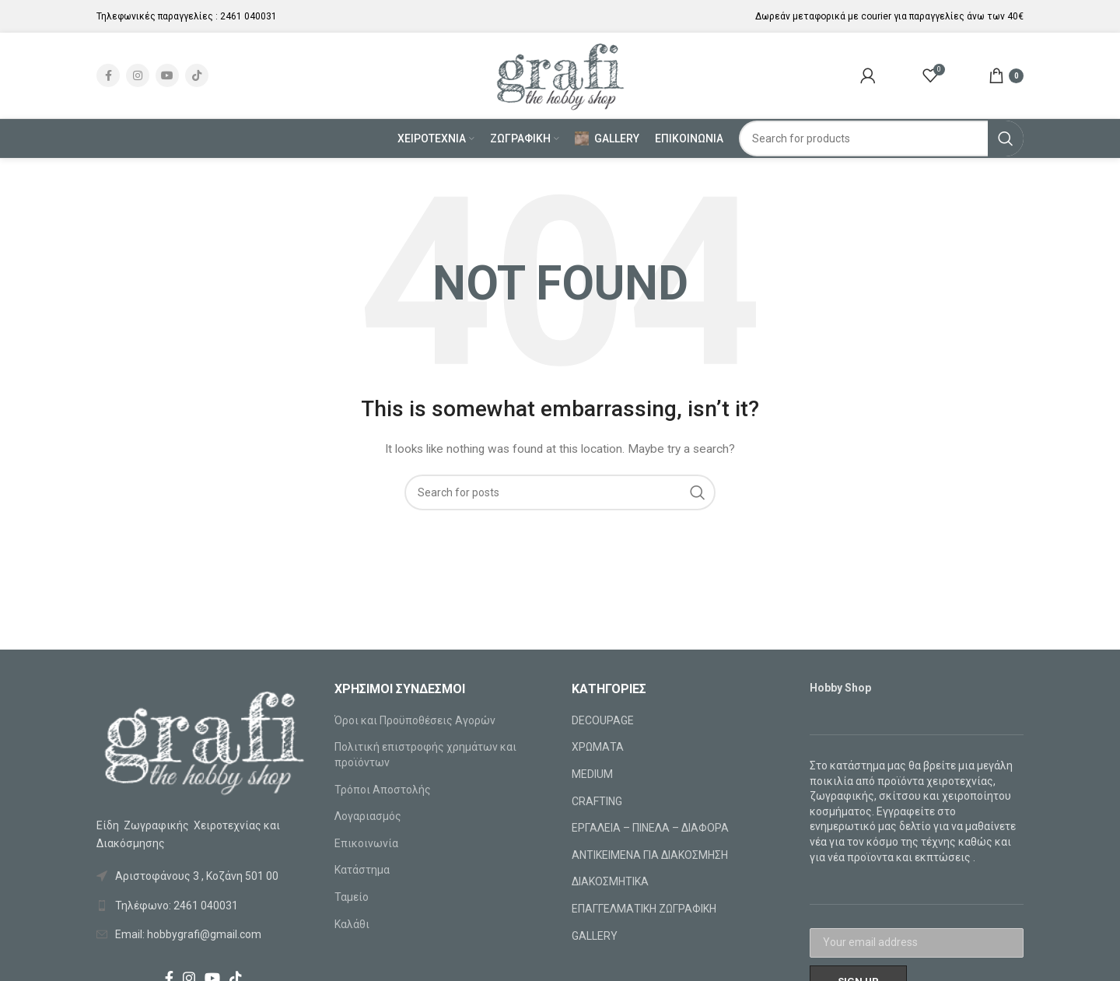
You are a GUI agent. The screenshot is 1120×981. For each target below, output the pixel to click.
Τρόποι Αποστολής (382, 789)
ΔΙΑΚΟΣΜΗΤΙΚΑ (610, 881)
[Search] (881, 138)
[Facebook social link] (108, 75)
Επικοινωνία (366, 843)
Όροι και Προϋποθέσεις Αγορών (414, 720)
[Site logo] (560, 74)
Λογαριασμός (367, 816)
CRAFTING (597, 801)
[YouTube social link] (167, 75)
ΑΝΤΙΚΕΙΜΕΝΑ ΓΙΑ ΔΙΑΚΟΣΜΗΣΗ (650, 855)
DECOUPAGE (603, 720)
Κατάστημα (362, 870)
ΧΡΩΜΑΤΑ (598, 747)
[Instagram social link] (137, 75)
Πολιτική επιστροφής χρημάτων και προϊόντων (425, 755)
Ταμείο (351, 897)
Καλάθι (351, 924)
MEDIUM (592, 774)
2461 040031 (248, 16)
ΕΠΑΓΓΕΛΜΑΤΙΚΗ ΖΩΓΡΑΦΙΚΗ (644, 908)
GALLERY (595, 936)
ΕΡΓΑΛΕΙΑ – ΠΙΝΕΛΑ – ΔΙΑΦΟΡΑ (650, 828)
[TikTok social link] (196, 75)
